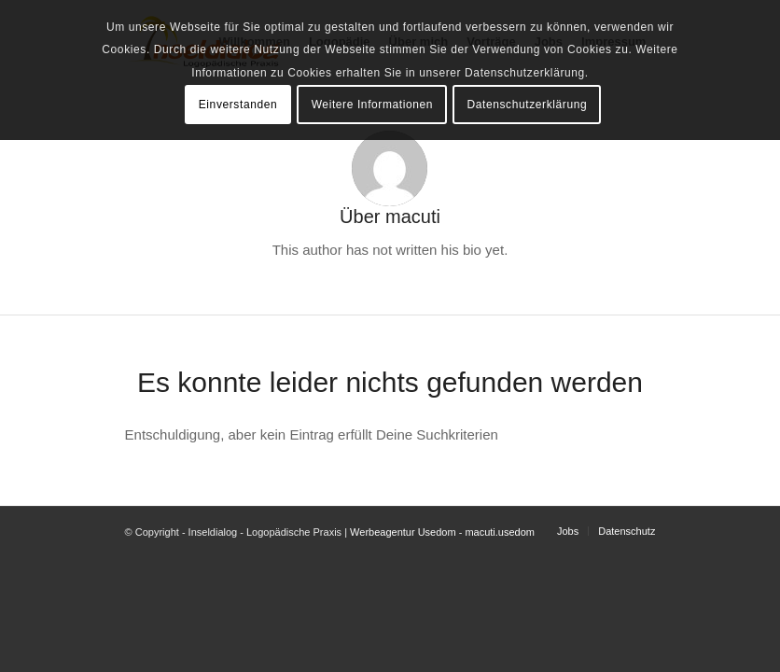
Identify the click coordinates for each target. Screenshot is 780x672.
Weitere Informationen (372, 104)
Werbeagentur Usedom (403, 532)
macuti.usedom (500, 532)
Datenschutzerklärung (527, 104)
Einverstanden (238, 104)
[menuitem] (568, 531)
